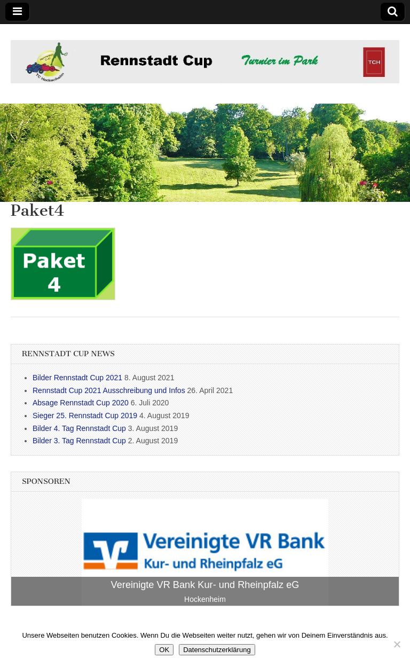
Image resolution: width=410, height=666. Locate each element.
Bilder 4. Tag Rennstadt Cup (79, 428)
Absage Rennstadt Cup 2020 (81, 402)
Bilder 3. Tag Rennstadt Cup (79, 440)
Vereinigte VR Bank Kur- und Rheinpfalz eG (205, 584)
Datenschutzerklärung (216, 650)
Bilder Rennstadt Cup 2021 (77, 377)
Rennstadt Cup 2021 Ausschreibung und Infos (109, 390)
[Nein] (396, 644)
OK (164, 650)
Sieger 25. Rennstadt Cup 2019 (85, 415)
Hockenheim (205, 599)
